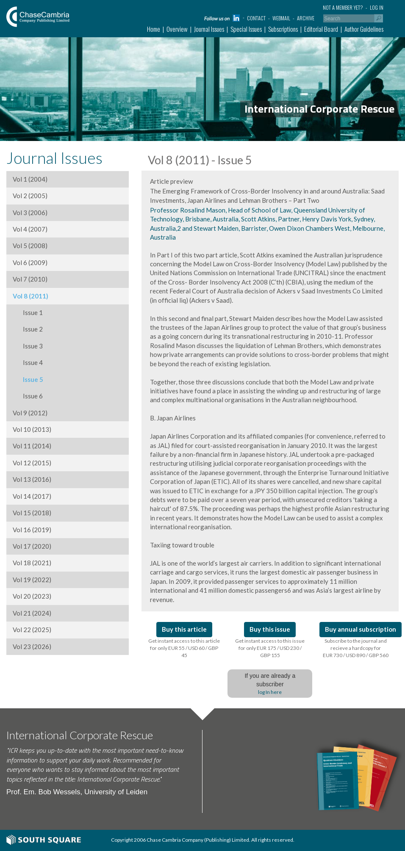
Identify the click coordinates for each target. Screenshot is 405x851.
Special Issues (246, 29)
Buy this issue (270, 629)
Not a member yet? (343, 7)
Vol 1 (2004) (30, 179)
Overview (177, 29)
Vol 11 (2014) (32, 446)
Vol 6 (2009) (30, 262)
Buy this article (184, 629)
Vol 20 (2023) (32, 596)
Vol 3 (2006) (30, 212)
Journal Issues (209, 29)
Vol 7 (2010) (30, 279)
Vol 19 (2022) (32, 579)
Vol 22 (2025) (32, 629)
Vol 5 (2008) (30, 245)
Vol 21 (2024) (32, 613)
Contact (256, 18)
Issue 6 (28, 396)
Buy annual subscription (360, 629)
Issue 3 (28, 346)
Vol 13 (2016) (32, 479)
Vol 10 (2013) (32, 429)
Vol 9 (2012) (30, 413)
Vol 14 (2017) (32, 496)
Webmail (281, 18)
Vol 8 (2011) (30, 296)
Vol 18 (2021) (32, 562)
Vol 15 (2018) (32, 513)
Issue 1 (28, 312)
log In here (270, 692)
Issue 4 (28, 362)
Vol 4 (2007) (30, 229)
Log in (376, 7)
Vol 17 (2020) (32, 546)
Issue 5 (28, 379)
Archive (305, 18)
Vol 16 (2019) (32, 529)
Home (153, 29)
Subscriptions (283, 29)
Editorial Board (321, 29)
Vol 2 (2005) (30, 195)
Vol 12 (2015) (32, 463)
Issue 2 (28, 329)
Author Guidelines (363, 29)
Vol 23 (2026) (32, 646)
